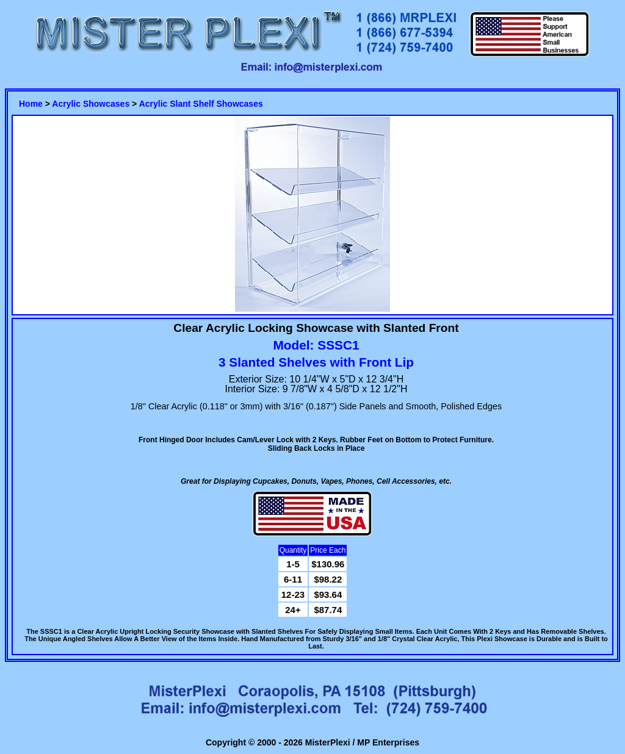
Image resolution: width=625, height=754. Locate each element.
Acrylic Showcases (90, 104)
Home (31, 104)
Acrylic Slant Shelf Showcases (201, 104)
